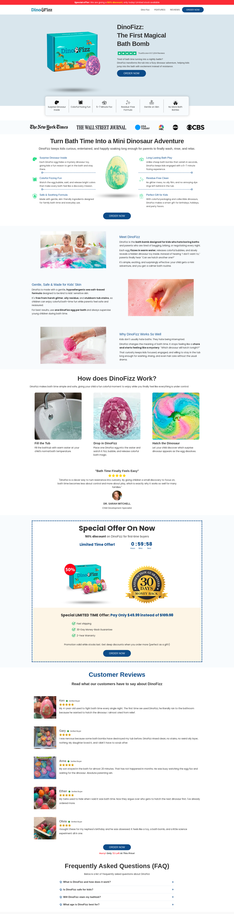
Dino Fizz (145, 10)
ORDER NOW (193, 10)
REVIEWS (175, 10)
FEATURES (159, 10)
